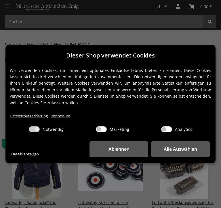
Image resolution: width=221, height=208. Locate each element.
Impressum (60, 116)
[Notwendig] (34, 129)
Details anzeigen (25, 154)
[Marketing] (101, 129)
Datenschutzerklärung (29, 116)
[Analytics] (166, 129)
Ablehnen (120, 149)
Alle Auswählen (181, 149)
